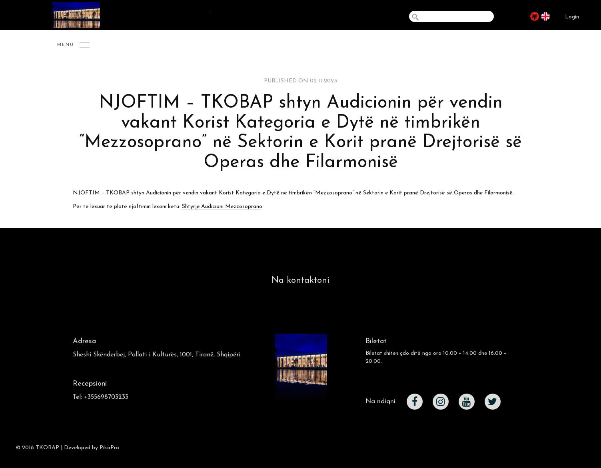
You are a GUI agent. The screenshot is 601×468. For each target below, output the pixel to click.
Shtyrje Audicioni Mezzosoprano (222, 207)
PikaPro (109, 448)
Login (572, 17)
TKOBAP (47, 448)
